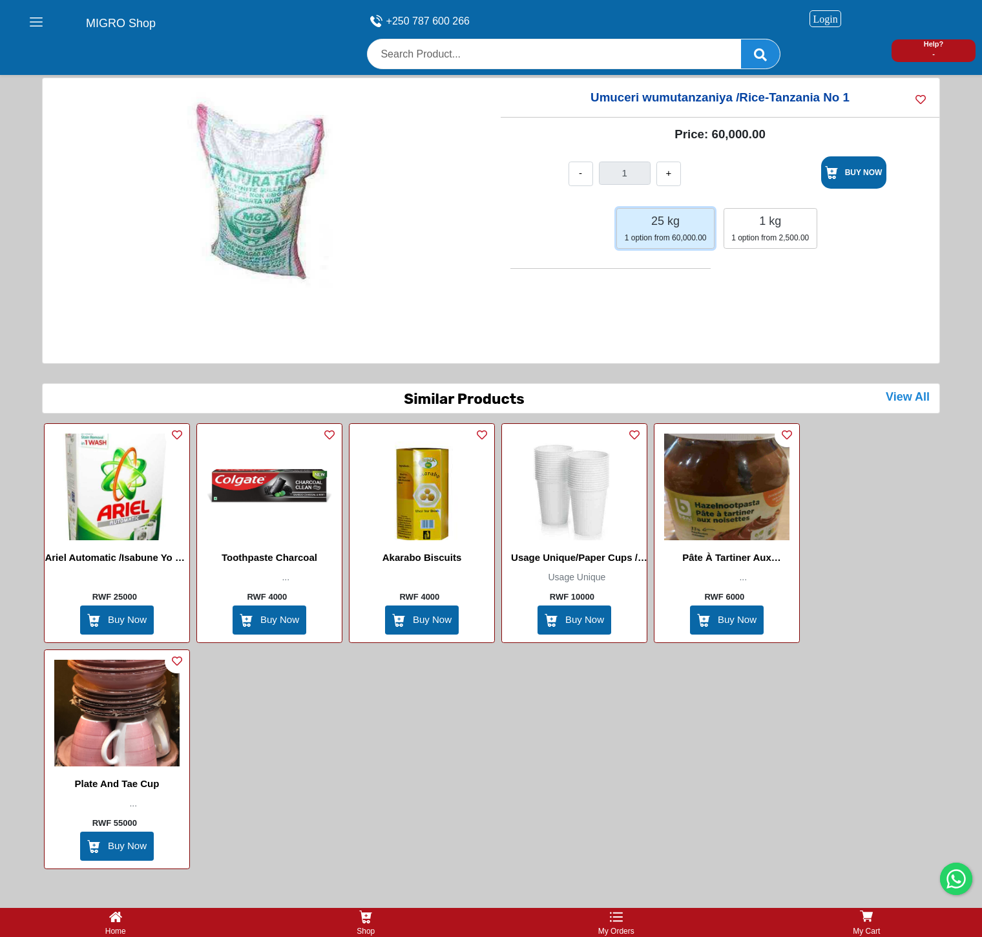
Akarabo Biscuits (422, 557)
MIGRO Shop (121, 23)
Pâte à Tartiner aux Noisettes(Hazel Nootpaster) (726, 559)
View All (908, 396)
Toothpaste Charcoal (269, 557)
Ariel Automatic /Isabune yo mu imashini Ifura (117, 559)
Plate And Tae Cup (117, 783)
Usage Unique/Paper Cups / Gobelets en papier (574, 559)
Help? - (934, 49)
